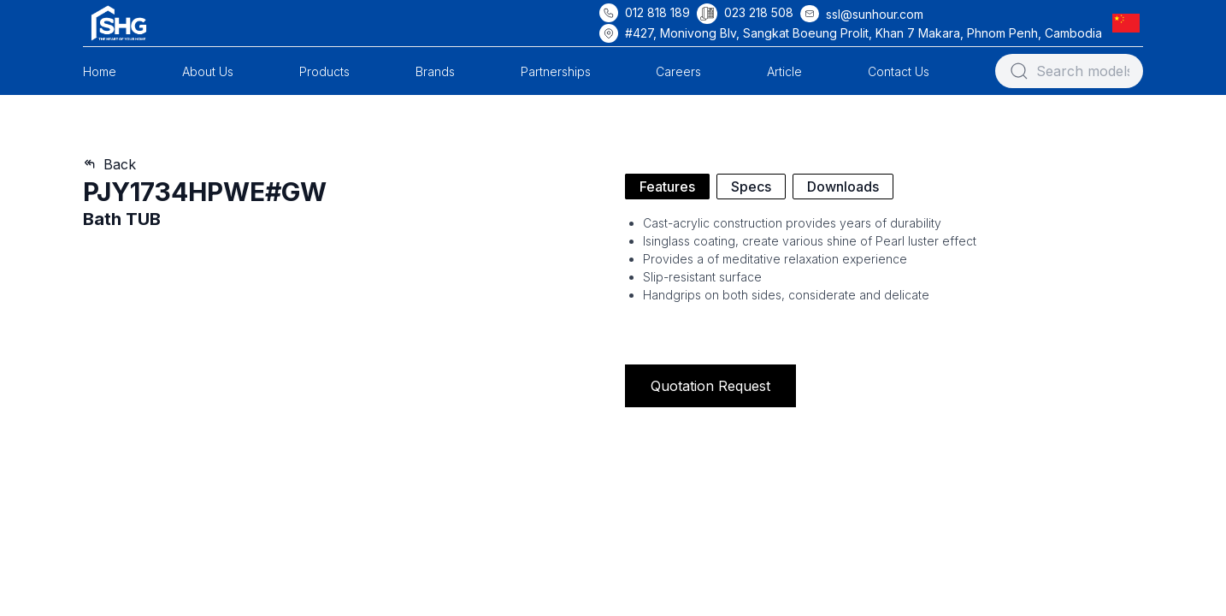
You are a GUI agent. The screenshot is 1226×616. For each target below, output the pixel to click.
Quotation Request (710, 385)
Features (667, 186)
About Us (207, 71)
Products (324, 71)
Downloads (843, 186)
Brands (435, 71)
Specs (751, 186)
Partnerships (556, 71)
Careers (678, 71)
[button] (1129, 23)
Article (784, 71)
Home (99, 71)
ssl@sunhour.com (874, 14)
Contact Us (898, 71)
